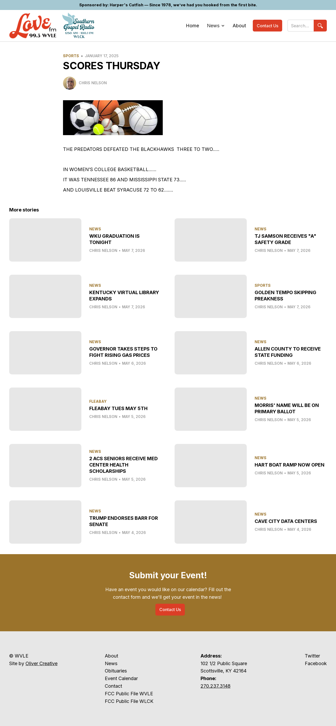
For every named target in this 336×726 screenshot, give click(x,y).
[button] (216, 25)
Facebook (316, 663)
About (111, 656)
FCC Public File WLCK (129, 701)
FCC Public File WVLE (129, 693)
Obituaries (116, 671)
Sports (71, 56)
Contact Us (267, 25)
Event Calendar (121, 678)
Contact (113, 686)
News (111, 663)
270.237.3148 (215, 686)
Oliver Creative (41, 663)
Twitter (312, 656)
